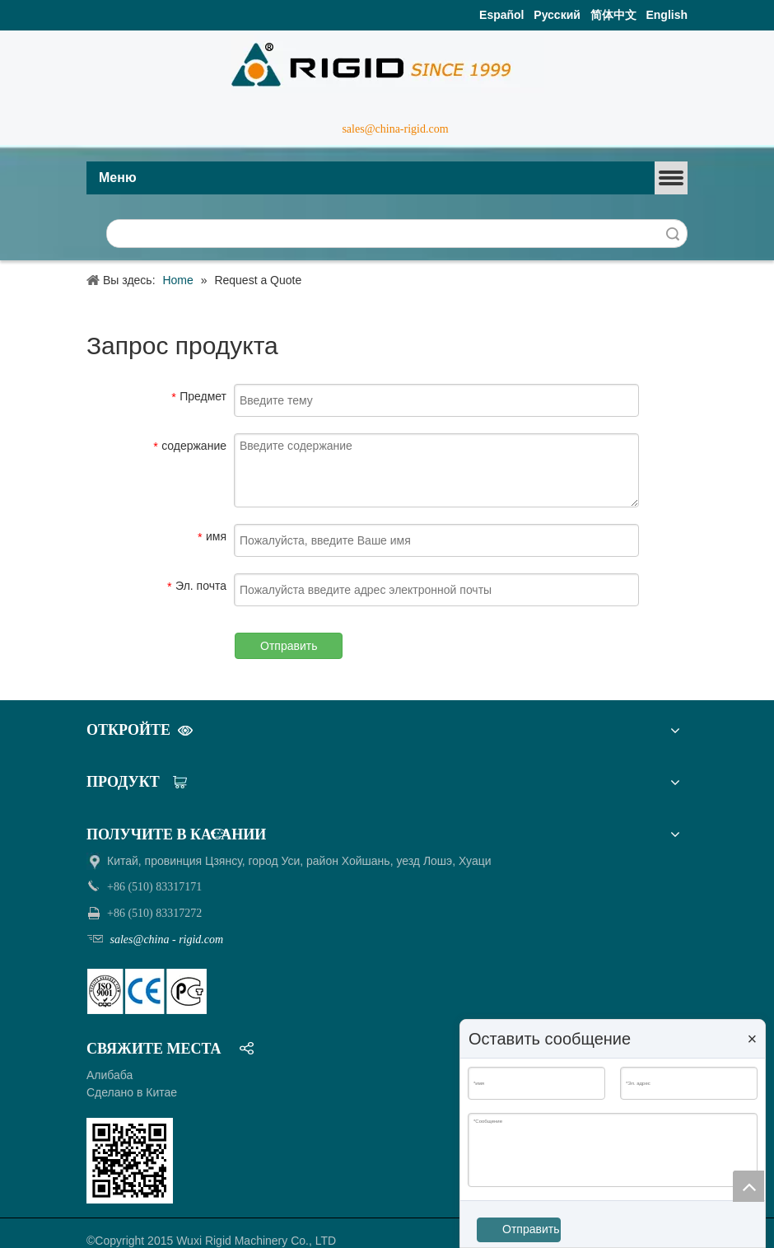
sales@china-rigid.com (395, 129)
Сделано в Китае (131, 1092)
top (748, 1186)
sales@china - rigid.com (165, 939)
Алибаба (109, 1075)
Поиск (673, 233)
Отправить (288, 645)
